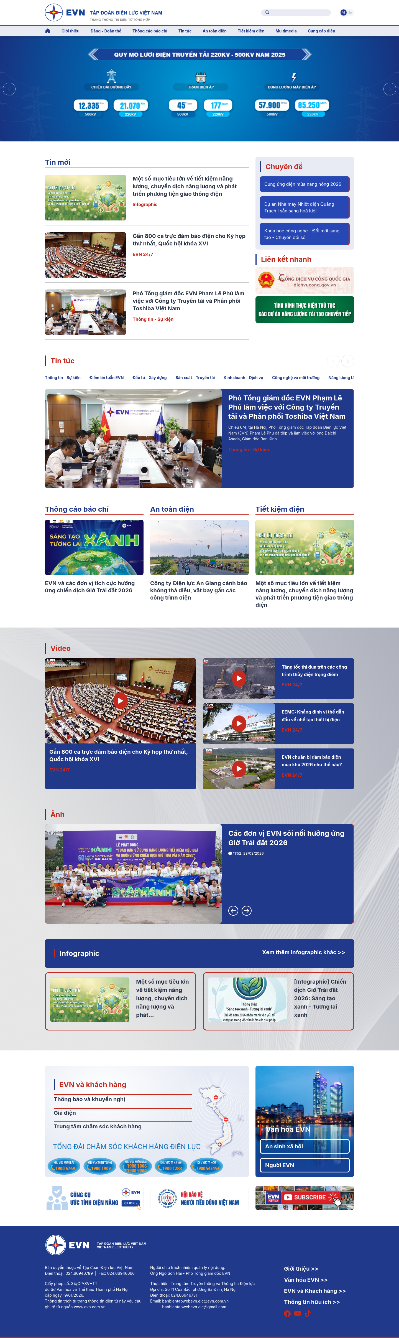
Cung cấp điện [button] (321, 31)
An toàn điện (172, 509)
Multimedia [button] (286, 31)
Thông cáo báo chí (149, 31)
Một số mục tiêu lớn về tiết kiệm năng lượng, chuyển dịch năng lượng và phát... (162, 998)
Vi (343, 12)
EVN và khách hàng (92, 1084)
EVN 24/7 (143, 254)
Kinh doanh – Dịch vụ (243, 377)
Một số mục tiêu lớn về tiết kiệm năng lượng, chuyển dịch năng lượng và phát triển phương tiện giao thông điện (185, 186)
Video (60, 648)
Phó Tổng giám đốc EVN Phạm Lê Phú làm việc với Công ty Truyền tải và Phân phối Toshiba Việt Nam (188, 301)
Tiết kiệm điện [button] (251, 31)
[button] (389, 89)
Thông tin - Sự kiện (153, 319)
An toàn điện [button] (215, 31)
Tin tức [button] (185, 31)
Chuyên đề (284, 166)
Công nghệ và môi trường (295, 377)
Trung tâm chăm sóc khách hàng (98, 1126)
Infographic (145, 204)
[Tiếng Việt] (103, 12)
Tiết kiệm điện (279, 509)
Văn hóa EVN (288, 1129)
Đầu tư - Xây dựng (149, 377)
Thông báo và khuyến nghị (89, 1099)
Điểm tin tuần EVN (106, 377)
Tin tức (62, 360)
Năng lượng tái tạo (345, 377)
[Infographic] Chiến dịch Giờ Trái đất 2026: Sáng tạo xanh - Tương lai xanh (320, 998)
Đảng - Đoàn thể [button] (106, 31)
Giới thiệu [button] (71, 31)
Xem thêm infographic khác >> (303, 952)
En (350, 12)
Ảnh (57, 814)
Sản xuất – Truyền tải (195, 377)
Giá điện (65, 1113)
